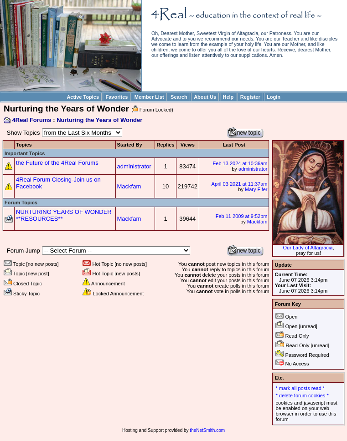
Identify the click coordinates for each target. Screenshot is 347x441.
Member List (149, 97)
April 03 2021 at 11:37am (240, 184)
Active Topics (83, 97)
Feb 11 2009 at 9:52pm (242, 216)
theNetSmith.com (207, 430)
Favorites (117, 97)
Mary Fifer (256, 189)
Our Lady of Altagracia (308, 247)
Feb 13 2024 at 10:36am (240, 163)
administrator (134, 166)
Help (228, 97)
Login (273, 97)
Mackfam (129, 186)
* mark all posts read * (300, 388)
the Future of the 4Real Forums (57, 162)
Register (250, 97)
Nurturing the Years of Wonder (99, 120)
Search (179, 97)
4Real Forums (32, 120)
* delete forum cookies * (301, 395)
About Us (205, 97)
